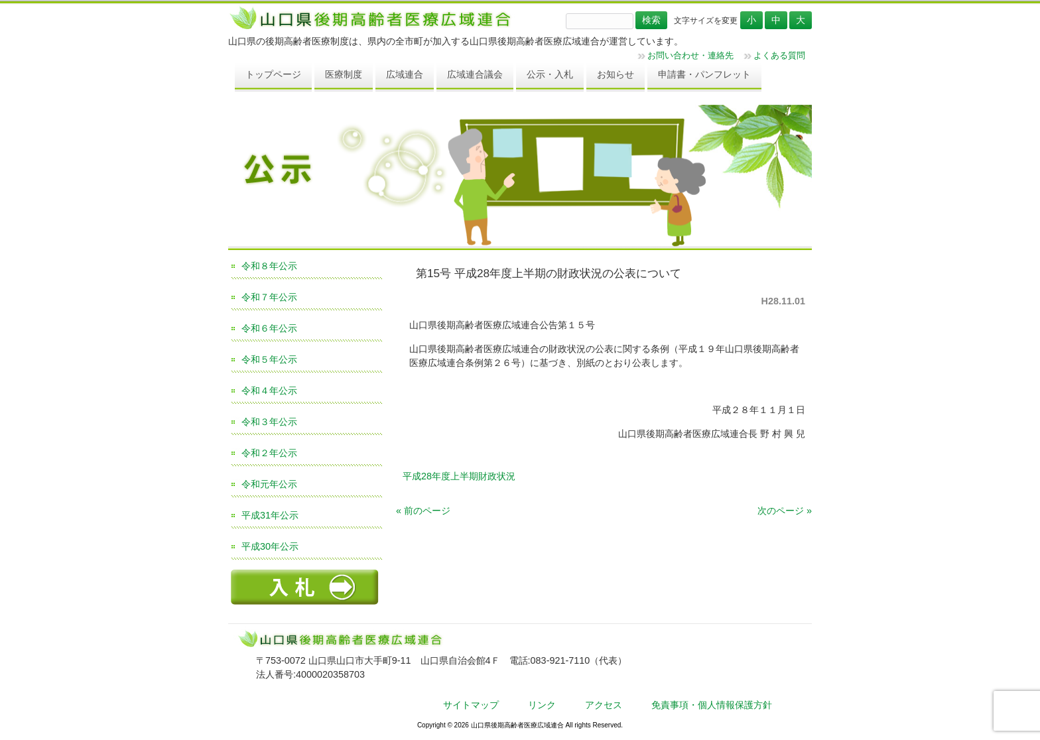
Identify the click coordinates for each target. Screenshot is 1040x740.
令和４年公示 (269, 390)
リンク (542, 705)
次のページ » (784, 510)
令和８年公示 (269, 266)
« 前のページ (423, 510)
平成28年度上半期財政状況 (459, 476)
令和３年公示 (269, 421)
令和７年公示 (269, 297)
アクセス (603, 705)
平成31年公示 (269, 515)
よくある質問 (779, 55)
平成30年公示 (269, 546)
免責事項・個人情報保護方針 (711, 705)
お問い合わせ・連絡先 (690, 55)
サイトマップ (471, 705)
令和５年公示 (269, 359)
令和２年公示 (269, 453)
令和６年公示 (269, 328)
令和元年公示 (269, 484)
